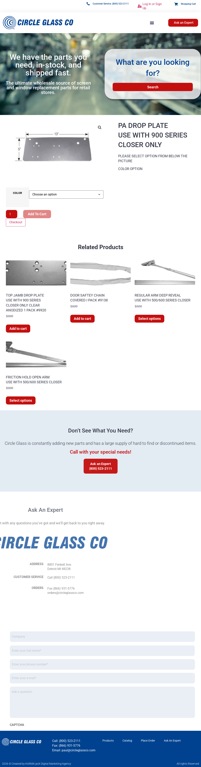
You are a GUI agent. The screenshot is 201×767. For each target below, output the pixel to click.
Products (108, 740)
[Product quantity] (11, 214)
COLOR (17, 193)
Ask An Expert (172, 740)
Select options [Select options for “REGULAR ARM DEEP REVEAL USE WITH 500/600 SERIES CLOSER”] (149, 319)
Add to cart (37, 214)
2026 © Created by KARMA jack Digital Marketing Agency (36, 763)
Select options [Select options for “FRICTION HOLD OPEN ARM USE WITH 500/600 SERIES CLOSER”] (20, 400)
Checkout (15, 222)
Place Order (148, 740)
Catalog (127, 740)
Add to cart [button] (18, 329)
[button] (152, 22)
